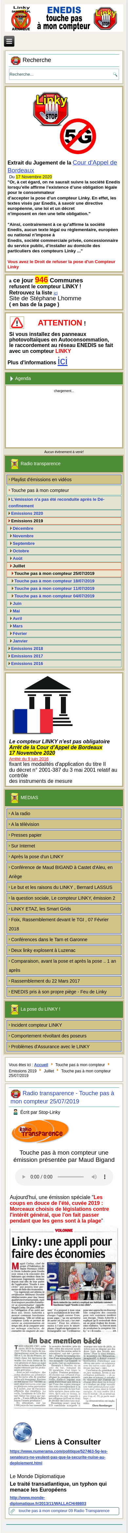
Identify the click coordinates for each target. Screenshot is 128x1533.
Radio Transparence (91, 1511)
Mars (18, 626)
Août (18, 558)
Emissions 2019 (27, 520)
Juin (17, 603)
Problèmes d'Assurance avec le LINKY (50, 1046)
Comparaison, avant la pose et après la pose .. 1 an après (62, 965)
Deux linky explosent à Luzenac (43, 950)
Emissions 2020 (27, 513)
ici (56, 293)
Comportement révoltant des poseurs (48, 1035)
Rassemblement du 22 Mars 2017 (45, 981)
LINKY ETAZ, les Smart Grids (41, 908)
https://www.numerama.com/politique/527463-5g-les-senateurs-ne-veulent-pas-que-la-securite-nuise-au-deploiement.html (59, 1457)
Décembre (23, 528)
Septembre (24, 543)
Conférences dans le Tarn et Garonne (49, 939)
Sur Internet (23, 845)
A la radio (20, 813)
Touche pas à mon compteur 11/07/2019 (54, 588)
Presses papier (26, 835)
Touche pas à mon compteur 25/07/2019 (54, 573)
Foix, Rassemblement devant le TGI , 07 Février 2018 (59, 924)
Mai (16, 610)
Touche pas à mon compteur (40, 490)
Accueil (41, 1065)
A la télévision (25, 824)
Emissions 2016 (27, 663)
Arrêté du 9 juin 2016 (29, 758)
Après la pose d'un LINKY (37, 856)
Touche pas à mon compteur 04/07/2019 (54, 595)
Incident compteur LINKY (36, 1025)
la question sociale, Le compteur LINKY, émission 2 (63, 898)
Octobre (21, 550)
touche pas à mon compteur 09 (46, 1511)
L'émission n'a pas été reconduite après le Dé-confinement (56, 502)
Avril (17, 618)
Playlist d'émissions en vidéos (41, 479)
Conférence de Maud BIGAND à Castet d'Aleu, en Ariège (61, 872)
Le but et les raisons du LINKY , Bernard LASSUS (61, 887)
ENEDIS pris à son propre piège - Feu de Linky (59, 991)
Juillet (19, 565)
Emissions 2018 (27, 648)
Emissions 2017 (27, 656)
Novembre (23, 535)
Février (20, 633)
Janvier (20, 641)
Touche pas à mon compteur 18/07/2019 (54, 580)
